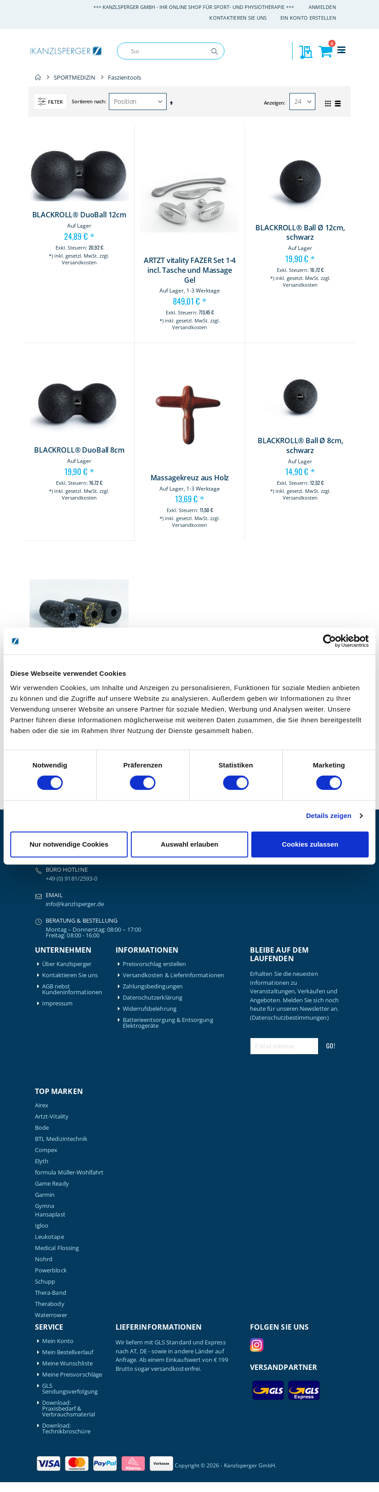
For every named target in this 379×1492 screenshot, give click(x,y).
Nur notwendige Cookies (69, 844)
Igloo (41, 1226)
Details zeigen (328, 815)
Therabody (50, 1304)
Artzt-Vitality (52, 1116)
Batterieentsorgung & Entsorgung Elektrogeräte (168, 1023)
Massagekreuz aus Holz (190, 478)
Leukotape (49, 1237)
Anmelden (322, 7)
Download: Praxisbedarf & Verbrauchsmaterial (68, 1408)
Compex (46, 1150)
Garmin (45, 1195)
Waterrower (51, 1315)
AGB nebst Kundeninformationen (72, 989)
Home (38, 77)
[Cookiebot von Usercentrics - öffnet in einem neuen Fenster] (329, 641)
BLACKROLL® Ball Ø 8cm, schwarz (300, 445)
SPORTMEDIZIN (74, 78)
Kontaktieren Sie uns (238, 17)
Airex (41, 1105)
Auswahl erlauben (189, 844)
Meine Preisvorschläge (72, 1375)
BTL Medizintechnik (61, 1139)
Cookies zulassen (310, 844)
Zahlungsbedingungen (153, 986)
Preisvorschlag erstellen (154, 964)
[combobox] (170, 50)
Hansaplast (50, 1214)
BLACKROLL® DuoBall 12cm (79, 215)
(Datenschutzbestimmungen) (289, 1017)
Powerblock (51, 1270)
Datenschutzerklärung (152, 997)
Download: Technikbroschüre (66, 1428)
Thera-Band (50, 1293)
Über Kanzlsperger (66, 964)
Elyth (41, 1161)
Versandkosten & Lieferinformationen (173, 975)
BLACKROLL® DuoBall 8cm (79, 450)
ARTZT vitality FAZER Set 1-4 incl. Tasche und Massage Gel (190, 270)
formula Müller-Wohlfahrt (69, 1172)
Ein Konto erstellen (308, 17)
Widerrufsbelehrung (150, 1009)
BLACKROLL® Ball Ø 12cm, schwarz (300, 232)
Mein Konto (58, 1341)
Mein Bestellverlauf (67, 1352)
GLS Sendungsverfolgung (70, 1389)
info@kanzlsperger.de (75, 904)
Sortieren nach (88, 101)
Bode (42, 1128)
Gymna (44, 1206)
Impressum (57, 1003)
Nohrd (43, 1259)
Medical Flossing (57, 1248)
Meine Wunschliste (67, 1363)
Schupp (45, 1281)
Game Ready (52, 1184)
